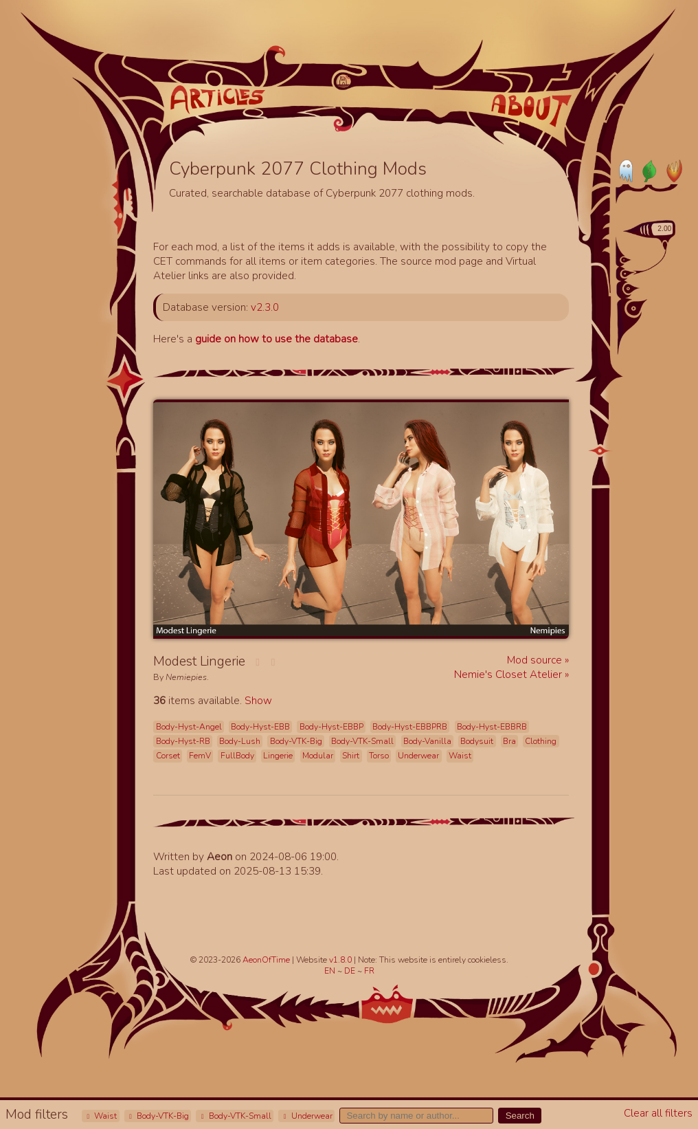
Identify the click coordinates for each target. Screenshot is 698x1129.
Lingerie (278, 755)
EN (330, 970)
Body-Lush (239, 741)
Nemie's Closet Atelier (509, 674)
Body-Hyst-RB (183, 741)
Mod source (536, 660)
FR (369, 970)
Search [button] (520, 1115)
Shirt (350, 755)
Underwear (306, 1115)
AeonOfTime (266, 959)
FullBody (237, 755)
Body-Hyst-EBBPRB (409, 726)
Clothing (540, 741)
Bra (509, 741)
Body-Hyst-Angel (189, 726)
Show (258, 700)
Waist (100, 1115)
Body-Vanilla (427, 741)
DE (350, 970)
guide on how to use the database (276, 338)
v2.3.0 (265, 307)
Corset (168, 755)
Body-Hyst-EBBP (331, 726)
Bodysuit (476, 741)
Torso (379, 755)
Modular (317, 755)
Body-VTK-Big (157, 1115)
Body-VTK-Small (235, 1115)
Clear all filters (658, 1113)
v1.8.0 (341, 959)
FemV (200, 755)
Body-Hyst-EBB (260, 726)
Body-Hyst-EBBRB (492, 726)
